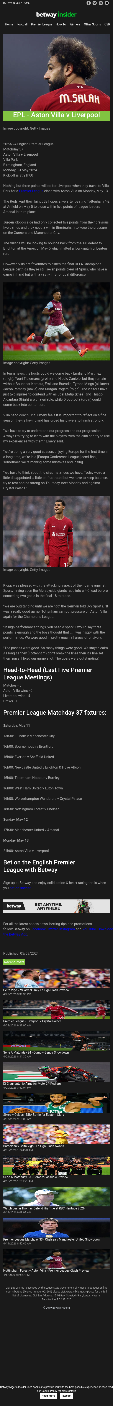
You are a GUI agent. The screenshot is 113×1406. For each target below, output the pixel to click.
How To (61, 24)
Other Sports (92, 24)
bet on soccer (20, 888)
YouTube (89, 929)
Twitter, (53, 929)
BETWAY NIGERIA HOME (16, 3)
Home (9, 24)
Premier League (41, 24)
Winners (74, 24)
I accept (67, 1395)
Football (22, 24)
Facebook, (38, 929)
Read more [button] (48, 1395)
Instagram (67, 929)
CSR (107, 24)
